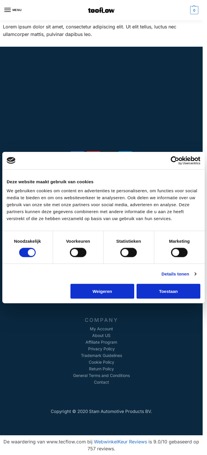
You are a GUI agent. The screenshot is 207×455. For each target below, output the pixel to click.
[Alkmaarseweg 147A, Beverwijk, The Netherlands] (101, 104)
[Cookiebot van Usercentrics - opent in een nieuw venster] (175, 160)
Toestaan (168, 291)
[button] (193, 10)
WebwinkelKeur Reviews (120, 442)
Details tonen (175, 273)
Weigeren (102, 291)
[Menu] (13, 10)
